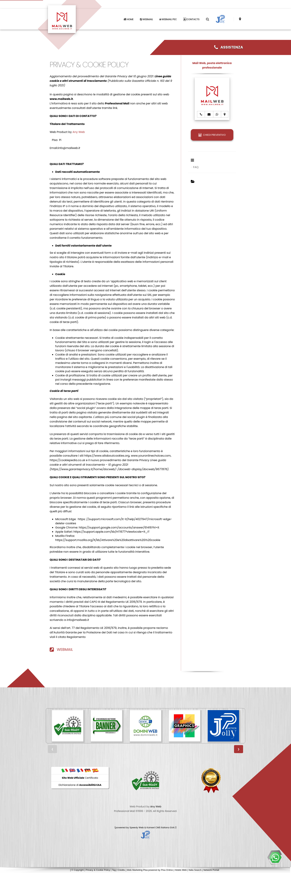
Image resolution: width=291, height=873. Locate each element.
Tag (114, 870)
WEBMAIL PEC (168, 19)
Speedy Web (136, 827)
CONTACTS (191, 19)
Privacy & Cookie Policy (98, 870)
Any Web (78, 132)
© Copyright (77, 870)
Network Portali (211, 870)
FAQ (195, 167)
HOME (128, 19)
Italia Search (195, 870)
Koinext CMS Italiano (158, 827)
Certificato (80, 778)
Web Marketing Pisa (137, 870)
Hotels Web (181, 870)
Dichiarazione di (80, 785)
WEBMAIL (146, 19)
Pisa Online (167, 870)
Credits (121, 870)
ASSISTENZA (228, 47)
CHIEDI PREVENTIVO (212, 135)
